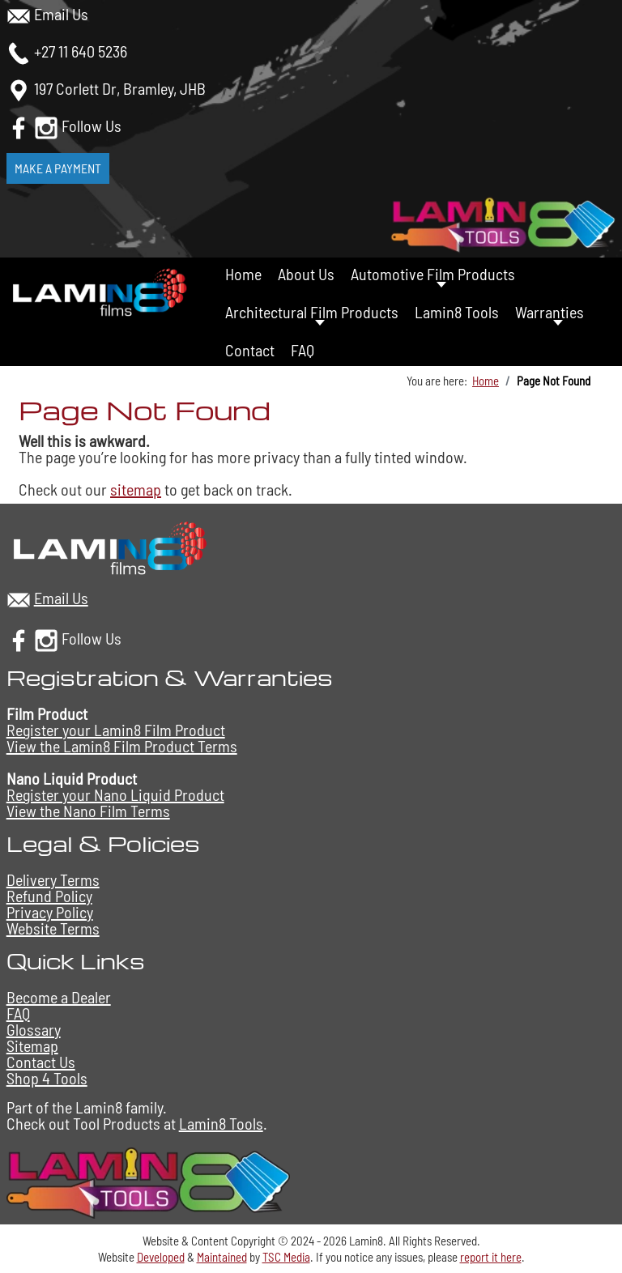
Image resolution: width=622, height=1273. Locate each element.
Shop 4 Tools (46, 1078)
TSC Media (286, 1257)
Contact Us (40, 1061)
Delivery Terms (53, 879)
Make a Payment (58, 168)
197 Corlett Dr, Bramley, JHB (120, 88)
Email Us (61, 13)
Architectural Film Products (311, 311)
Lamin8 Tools (457, 311)
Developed (161, 1257)
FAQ (302, 350)
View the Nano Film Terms (88, 810)
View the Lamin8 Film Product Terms (121, 746)
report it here (491, 1257)
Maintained (222, 1257)
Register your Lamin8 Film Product (115, 729)
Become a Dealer (58, 997)
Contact (250, 350)
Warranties (549, 311)
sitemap (135, 489)
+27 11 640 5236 (80, 51)
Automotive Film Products (433, 273)
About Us (306, 273)
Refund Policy (49, 895)
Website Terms (53, 928)
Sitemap (32, 1045)
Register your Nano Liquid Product (115, 794)
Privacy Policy (49, 912)
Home (243, 273)
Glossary (33, 1029)
